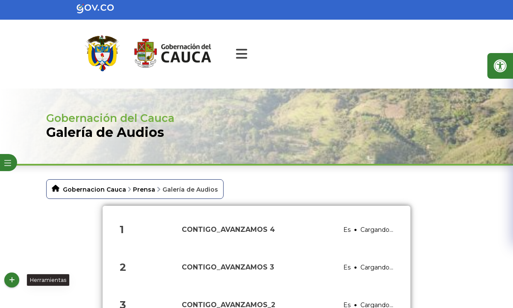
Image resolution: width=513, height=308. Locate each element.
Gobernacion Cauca (94, 189)
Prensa (144, 189)
